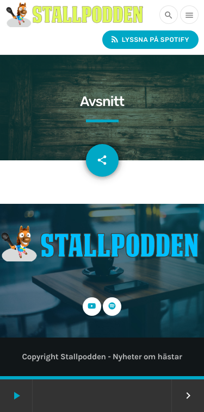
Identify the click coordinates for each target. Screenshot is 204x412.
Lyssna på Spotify (149, 39)
